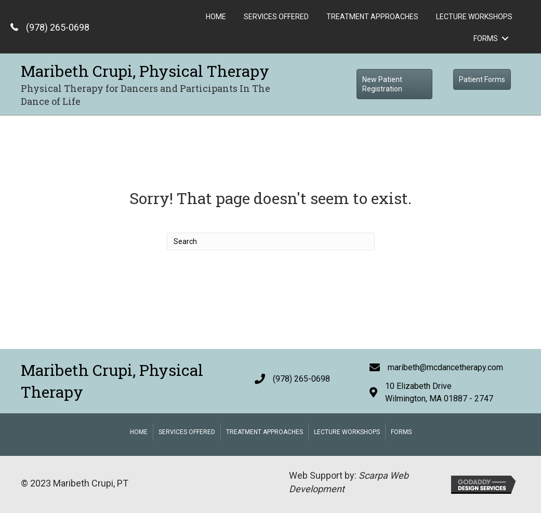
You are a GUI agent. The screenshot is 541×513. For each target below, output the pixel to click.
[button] (395, 84)
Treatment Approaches (264, 432)
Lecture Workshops (347, 432)
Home (139, 432)
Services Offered (187, 432)
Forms (401, 432)
